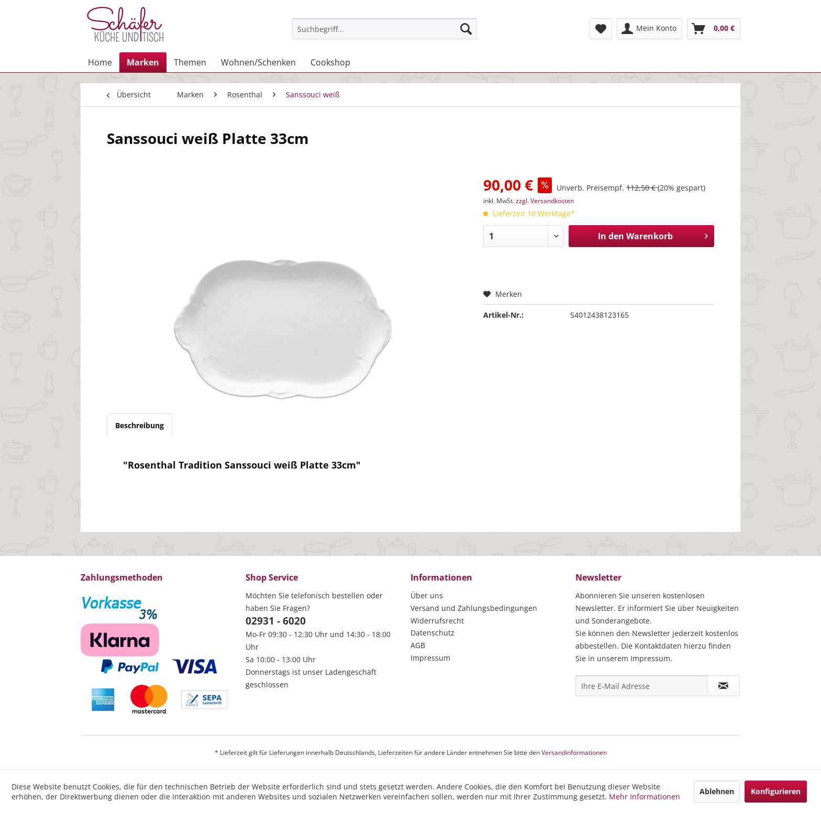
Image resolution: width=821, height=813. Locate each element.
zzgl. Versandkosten (545, 200)
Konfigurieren (776, 791)
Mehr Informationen (644, 796)
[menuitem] (384, 28)
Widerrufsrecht (437, 621)
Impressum (430, 658)
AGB (417, 645)
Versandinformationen (574, 752)
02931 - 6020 (276, 621)
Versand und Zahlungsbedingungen (473, 608)
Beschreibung (139, 425)
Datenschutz (432, 633)
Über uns (426, 595)
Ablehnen (717, 791)
